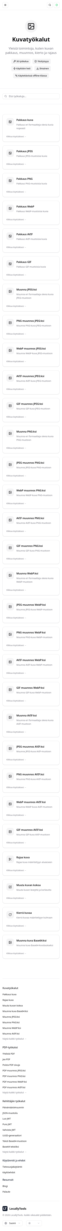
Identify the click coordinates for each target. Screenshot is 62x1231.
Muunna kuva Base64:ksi (15, 1011)
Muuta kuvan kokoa (12, 1005)
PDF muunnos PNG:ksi (13, 1076)
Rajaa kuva (8, 999)
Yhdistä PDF (8, 1053)
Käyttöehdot (8, 1172)
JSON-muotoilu (10, 1113)
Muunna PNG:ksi (11, 1022)
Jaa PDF (6, 1059)
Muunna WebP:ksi (11, 1028)
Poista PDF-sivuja (11, 1064)
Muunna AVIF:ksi (11, 1033)
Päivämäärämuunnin (13, 1107)
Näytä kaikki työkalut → (14, 1038)
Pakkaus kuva (9, 994)
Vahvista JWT (8, 1129)
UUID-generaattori (12, 1135)
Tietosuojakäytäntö (12, 1166)
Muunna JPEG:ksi (11, 1016)
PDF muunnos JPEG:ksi (14, 1070)
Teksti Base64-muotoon (14, 1141)
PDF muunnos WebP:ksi (14, 1081)
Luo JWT (6, 1118)
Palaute (6, 1191)
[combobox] (12, 1223)
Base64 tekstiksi (10, 1146)
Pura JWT (7, 1124)
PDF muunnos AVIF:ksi (13, 1087)
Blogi (5, 1186)
